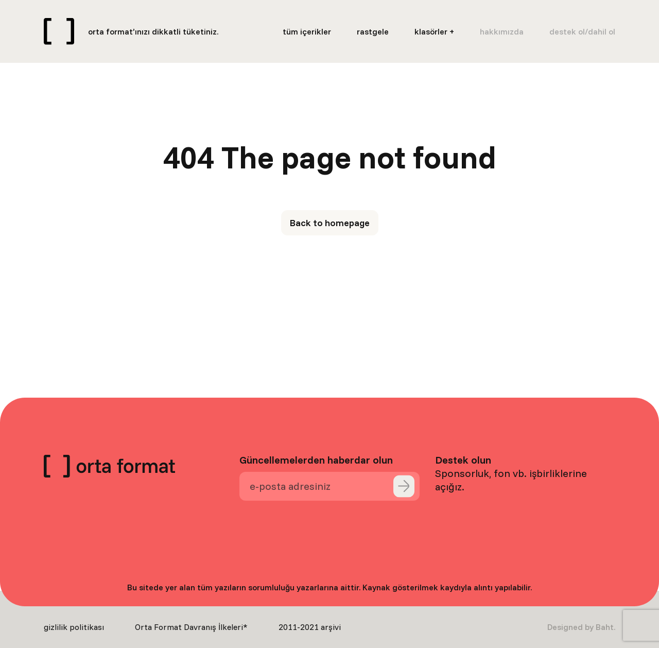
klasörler (430, 31)
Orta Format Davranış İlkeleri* (191, 627)
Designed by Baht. (581, 627)
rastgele (373, 31)
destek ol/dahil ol (582, 31)
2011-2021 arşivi (310, 627)
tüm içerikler (307, 31)
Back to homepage (330, 223)
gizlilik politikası (74, 627)
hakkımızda (502, 31)
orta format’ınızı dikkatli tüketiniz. (153, 31)
